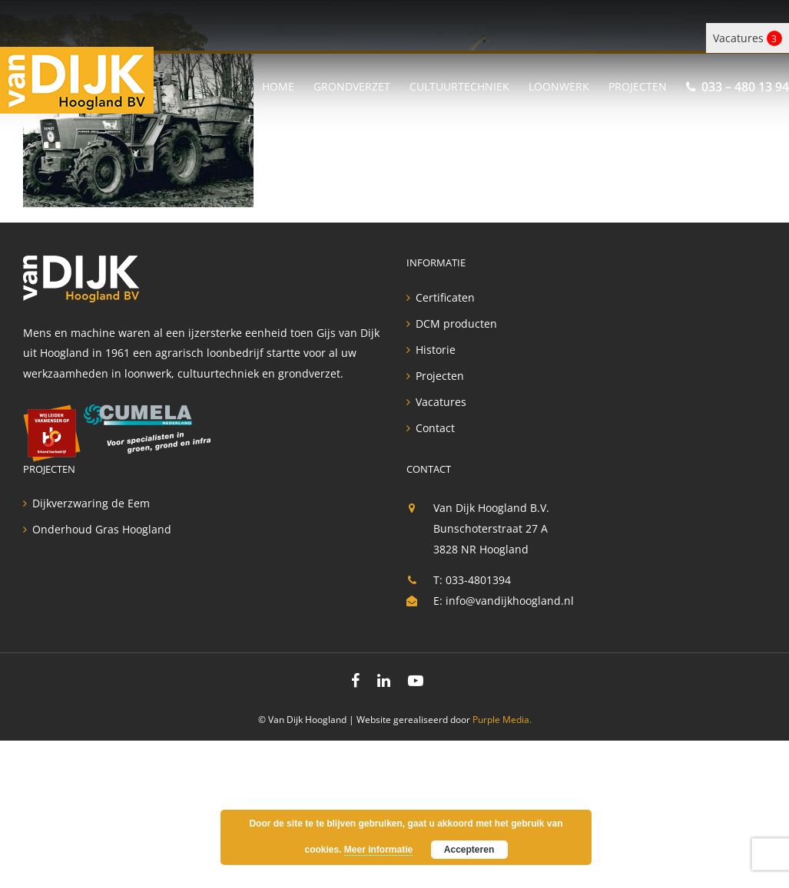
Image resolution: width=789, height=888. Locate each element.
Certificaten (445, 297)
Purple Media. (502, 719)
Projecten (440, 376)
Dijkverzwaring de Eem (91, 503)
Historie (436, 350)
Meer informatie (378, 849)
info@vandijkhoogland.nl (510, 600)
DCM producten (456, 324)
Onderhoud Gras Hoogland (101, 529)
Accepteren (469, 849)
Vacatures (747, 38)
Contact (435, 428)
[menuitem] (287, 84)
